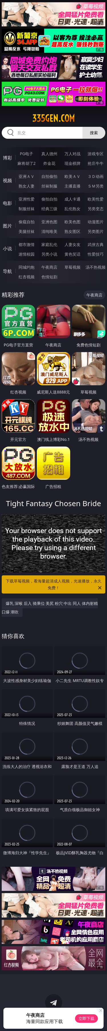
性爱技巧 (96, 254)
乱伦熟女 (72, 208)
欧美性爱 (96, 199)
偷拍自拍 (49, 199)
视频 (7, 180)
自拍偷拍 (49, 176)
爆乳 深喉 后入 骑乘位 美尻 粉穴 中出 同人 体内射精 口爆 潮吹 (50, 608)
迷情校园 (27, 254)
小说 (7, 248)
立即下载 (86, 1018)
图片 (7, 226)
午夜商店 (49, 267)
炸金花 (49, 163)
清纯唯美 (49, 231)
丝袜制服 (49, 186)
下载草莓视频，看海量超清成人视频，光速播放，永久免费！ (54, 584)
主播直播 (72, 186)
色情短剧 (49, 276)
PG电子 (26, 153)
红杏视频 (27, 276)
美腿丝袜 (27, 231)
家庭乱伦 (49, 244)
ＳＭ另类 (96, 186)
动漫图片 (96, 221)
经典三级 (49, 208)
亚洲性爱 (27, 199)
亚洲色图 (49, 221)
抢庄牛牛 (96, 163)
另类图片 (96, 231)
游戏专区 (96, 153)
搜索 (94, 132)
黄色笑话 (72, 254)
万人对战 (72, 153)
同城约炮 (27, 267)
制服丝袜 (27, 208)
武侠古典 (96, 244)
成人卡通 (72, 199)
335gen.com (53, 118)
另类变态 (96, 208)
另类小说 (49, 254)
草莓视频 (72, 267)
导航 (7, 271)
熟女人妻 (27, 186)
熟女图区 (72, 231)
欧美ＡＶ (72, 176)
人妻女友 (72, 244)
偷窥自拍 (27, 221)
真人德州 (49, 153)
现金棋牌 (72, 163)
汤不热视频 (96, 267)
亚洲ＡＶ (27, 176)
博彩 (7, 158)
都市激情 (27, 244)
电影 (7, 203)
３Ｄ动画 (96, 176)
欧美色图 (72, 221)
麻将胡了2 (26, 163)
